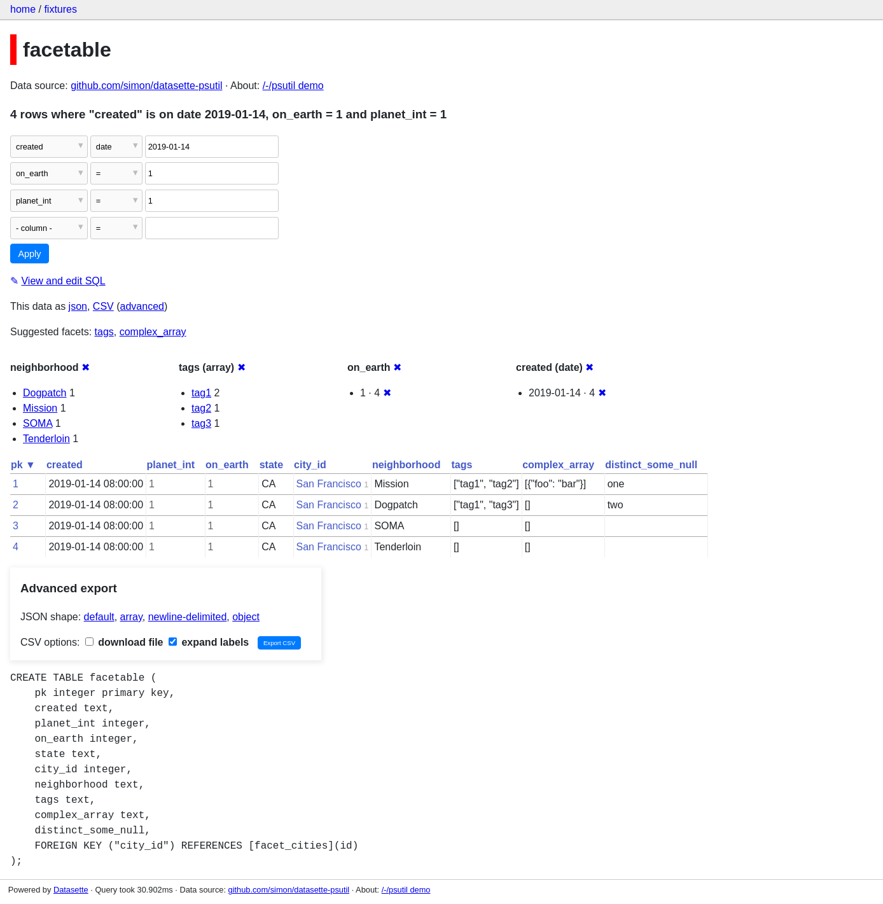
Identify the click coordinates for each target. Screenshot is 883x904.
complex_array (153, 331)
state (271, 464)
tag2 (201, 408)
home (23, 9)
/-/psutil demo (293, 85)
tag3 (201, 423)
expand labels (209, 642)
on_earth (227, 464)
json (78, 306)
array (131, 616)
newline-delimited (187, 616)
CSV (103, 306)
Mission (40, 408)
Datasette (70, 889)
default (99, 616)
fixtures (60, 9)
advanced (142, 306)
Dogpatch (45, 392)
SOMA (37, 423)
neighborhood (406, 464)
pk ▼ (23, 464)
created (64, 464)
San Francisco (328, 483)
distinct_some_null (651, 464)
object (246, 616)
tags (104, 331)
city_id (310, 464)
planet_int (171, 464)
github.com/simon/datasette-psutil (146, 85)
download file (124, 642)
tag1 (201, 392)
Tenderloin (46, 438)
